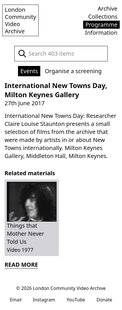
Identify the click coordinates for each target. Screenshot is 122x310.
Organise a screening (73, 71)
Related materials (30, 173)
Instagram (44, 300)
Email (15, 300)
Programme (101, 24)
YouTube (76, 300)
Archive (107, 8)
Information (101, 32)
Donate (104, 300)
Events (29, 71)
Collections (102, 16)
